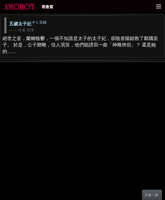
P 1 (35, 22)
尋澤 (30, 30)
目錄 (43, 22)
